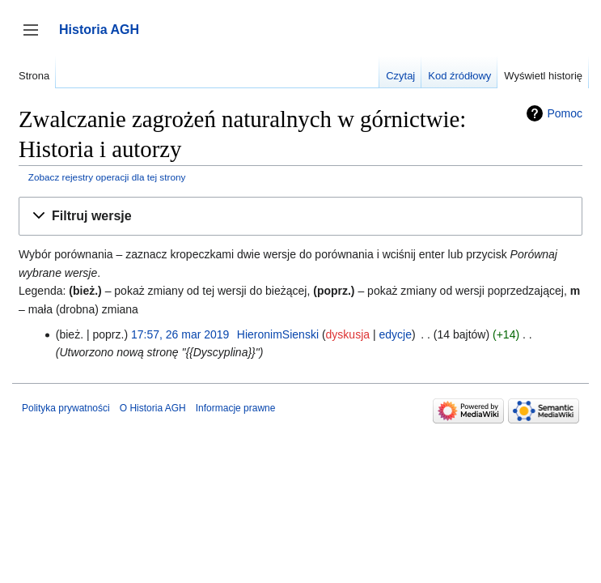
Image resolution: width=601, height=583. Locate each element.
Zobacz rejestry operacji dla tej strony (107, 177)
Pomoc (564, 113)
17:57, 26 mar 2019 (180, 334)
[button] (300, 216)
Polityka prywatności (66, 408)
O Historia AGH (153, 408)
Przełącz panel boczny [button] (36, 38)
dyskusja (348, 334)
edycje (395, 334)
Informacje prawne (236, 408)
